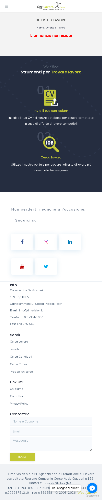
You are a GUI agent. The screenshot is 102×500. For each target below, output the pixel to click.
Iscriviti (14, 349)
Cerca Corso (18, 364)
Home (41, 27)
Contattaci (17, 396)
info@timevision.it (31, 310)
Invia (22, 457)
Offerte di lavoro (55, 27)
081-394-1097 (33, 317)
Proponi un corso (21, 371)
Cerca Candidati (21, 356)
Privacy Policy (19, 403)
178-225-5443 (26, 324)
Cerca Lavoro (19, 341)
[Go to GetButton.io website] (92, 496)
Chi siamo (16, 389)
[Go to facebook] (92, 488)
